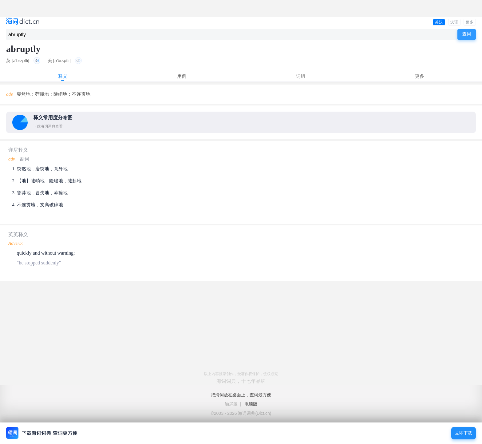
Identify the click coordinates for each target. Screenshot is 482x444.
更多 (470, 22)
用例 (181, 76)
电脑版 (250, 404)
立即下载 (463, 433)
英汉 (439, 22)
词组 (300, 76)
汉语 (454, 22)
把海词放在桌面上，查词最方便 (241, 394)
